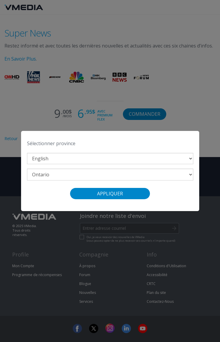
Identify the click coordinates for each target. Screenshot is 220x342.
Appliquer (110, 193)
